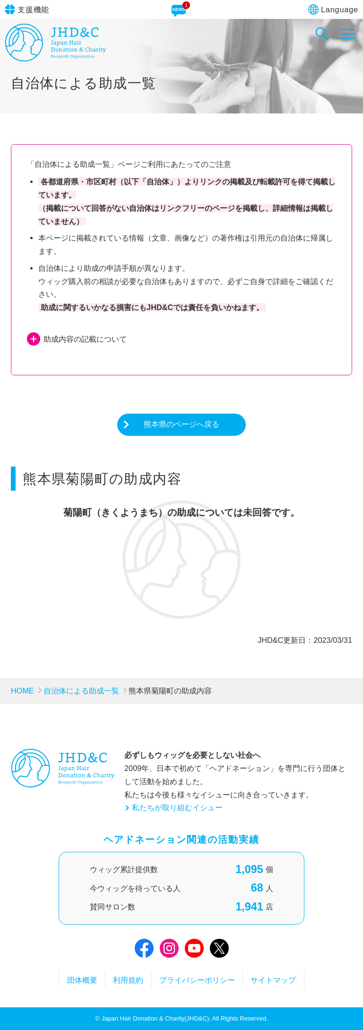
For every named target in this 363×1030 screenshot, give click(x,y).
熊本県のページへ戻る (181, 424)
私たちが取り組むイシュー (177, 807)
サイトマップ (273, 980)
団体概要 (82, 980)
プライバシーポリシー (197, 980)
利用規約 (128, 980)
